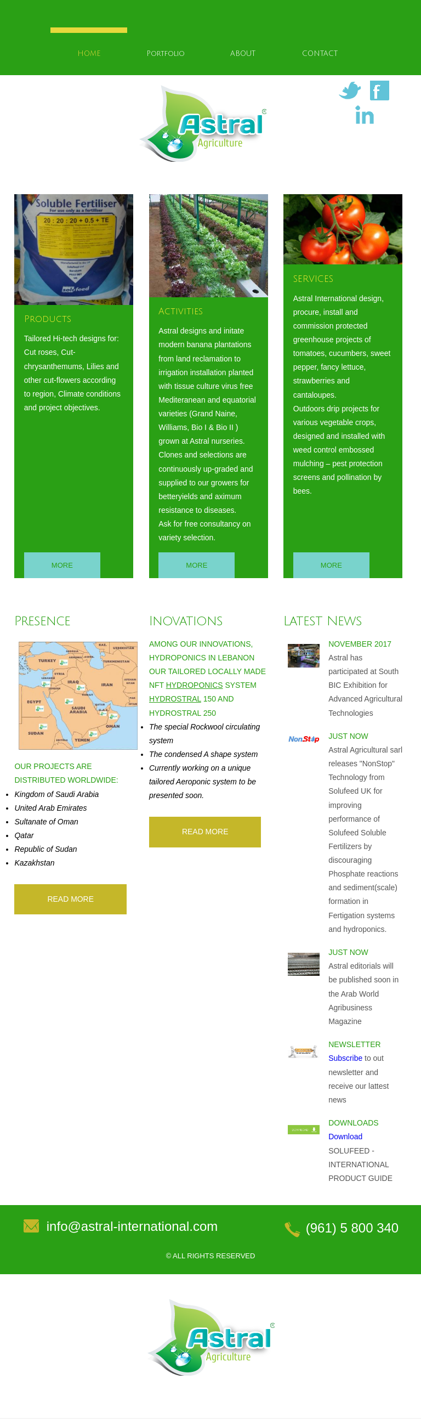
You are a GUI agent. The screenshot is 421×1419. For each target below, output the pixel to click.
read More (70, 900)
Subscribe (345, 1059)
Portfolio (165, 54)
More (62, 566)
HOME (88, 54)
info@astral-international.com (132, 1227)
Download (345, 1137)
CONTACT (320, 54)
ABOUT (242, 54)
